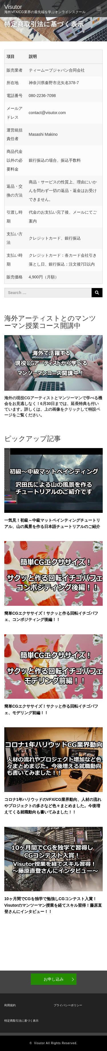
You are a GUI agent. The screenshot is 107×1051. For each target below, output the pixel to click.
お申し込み (54, 979)
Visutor (13, 7)
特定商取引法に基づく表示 (21, 1020)
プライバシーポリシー (68, 1005)
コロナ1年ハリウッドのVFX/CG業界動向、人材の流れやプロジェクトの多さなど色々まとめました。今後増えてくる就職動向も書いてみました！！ (52, 806)
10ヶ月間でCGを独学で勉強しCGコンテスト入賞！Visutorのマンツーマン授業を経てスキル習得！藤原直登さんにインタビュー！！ (53, 905)
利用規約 (10, 1005)
